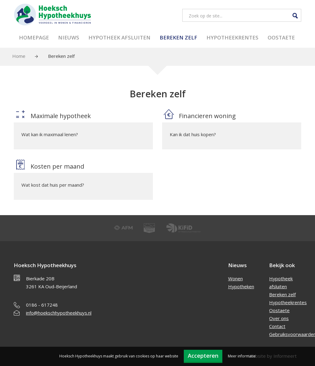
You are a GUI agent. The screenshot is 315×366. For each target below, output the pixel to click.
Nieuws (68, 37)
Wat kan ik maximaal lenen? (49, 134)
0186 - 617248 (42, 305)
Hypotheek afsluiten (119, 37)
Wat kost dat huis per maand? (52, 185)
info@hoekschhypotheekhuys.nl (58, 313)
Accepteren (203, 355)
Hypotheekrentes (232, 37)
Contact (277, 326)
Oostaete (281, 37)
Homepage (34, 37)
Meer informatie (242, 356)
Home (18, 56)
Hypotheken (241, 286)
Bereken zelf (178, 37)
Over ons (279, 318)
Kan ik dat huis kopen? (193, 134)
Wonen (235, 278)
